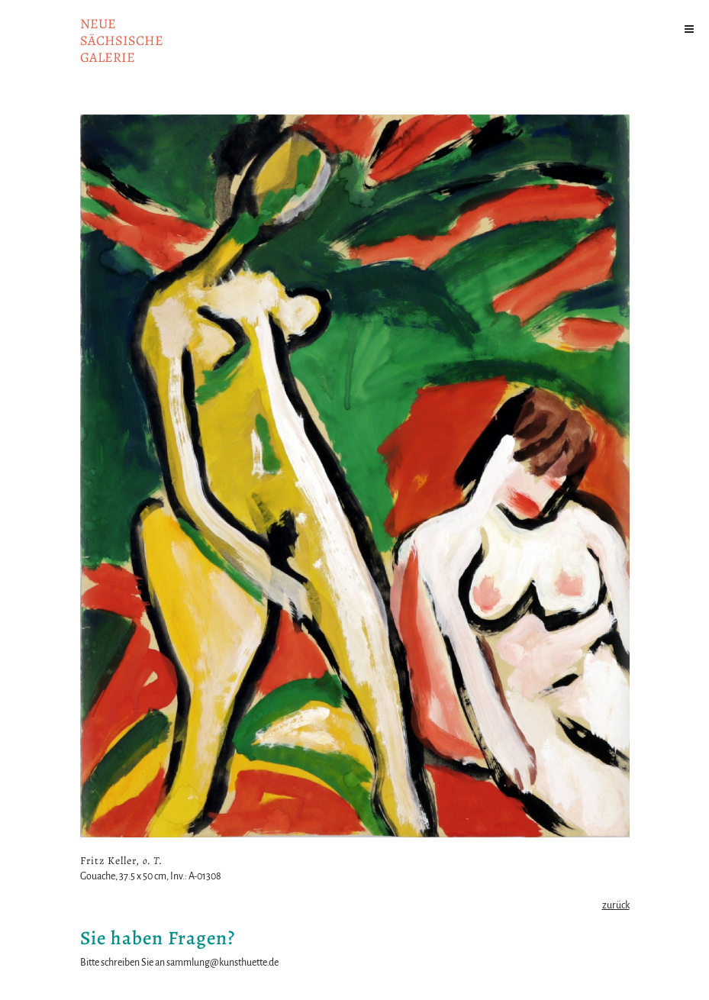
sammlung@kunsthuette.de (222, 962)
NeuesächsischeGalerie (121, 40)
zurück (616, 905)
